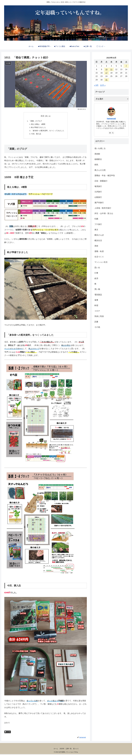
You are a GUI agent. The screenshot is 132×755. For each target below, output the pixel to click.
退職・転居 (99, 251)
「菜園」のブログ (35, 121)
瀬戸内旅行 (99, 203)
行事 (96, 273)
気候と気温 (99, 316)
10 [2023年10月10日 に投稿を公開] (106, 69)
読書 (96, 322)
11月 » (102, 85)
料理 (96, 305)
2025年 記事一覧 (66, 749)
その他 (8, 732)
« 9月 (96, 85)
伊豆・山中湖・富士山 (103, 213)
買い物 (97, 289)
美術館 (97, 154)
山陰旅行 (98, 197)
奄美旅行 (98, 186)
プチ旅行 (98, 224)
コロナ (97, 311)
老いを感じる (100, 148)
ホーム (55, 749)
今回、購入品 (36, 134)
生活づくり (99, 257)
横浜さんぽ (99, 235)
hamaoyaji (111, 119)
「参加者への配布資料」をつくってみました (47, 131)
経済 (96, 278)
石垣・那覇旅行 (100, 181)
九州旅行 (98, 192)
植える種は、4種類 (38, 124)
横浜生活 (98, 240)
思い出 (97, 268)
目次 (42, 116)
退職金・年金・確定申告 (104, 175)
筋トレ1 (76, 749)
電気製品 (98, 295)
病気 (96, 165)
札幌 (96, 219)
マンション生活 (100, 262)
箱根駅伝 (98, 159)
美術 (96, 246)
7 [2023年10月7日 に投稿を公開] (126, 66)
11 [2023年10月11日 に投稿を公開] (111, 69)
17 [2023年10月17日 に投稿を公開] (106, 73)
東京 (96, 230)
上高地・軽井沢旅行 (102, 208)
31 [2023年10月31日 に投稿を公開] (106, 80)
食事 (96, 300)
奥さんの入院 (100, 170)
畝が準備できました (38, 128)
